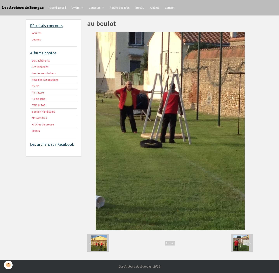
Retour (170, 243)
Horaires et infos (120, 7)
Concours (95, 7)
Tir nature (38, 92)
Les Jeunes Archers (44, 73)
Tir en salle (38, 98)
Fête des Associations (45, 79)
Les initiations (40, 67)
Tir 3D (35, 86)
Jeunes (36, 39)
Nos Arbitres (39, 118)
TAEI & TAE (38, 105)
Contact (169, 7)
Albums (154, 7)
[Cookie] (8, 265)
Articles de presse (43, 124)
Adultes (37, 33)
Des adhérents (41, 60)
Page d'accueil (57, 7)
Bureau (139, 7)
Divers (76, 7)
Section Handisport (43, 111)
